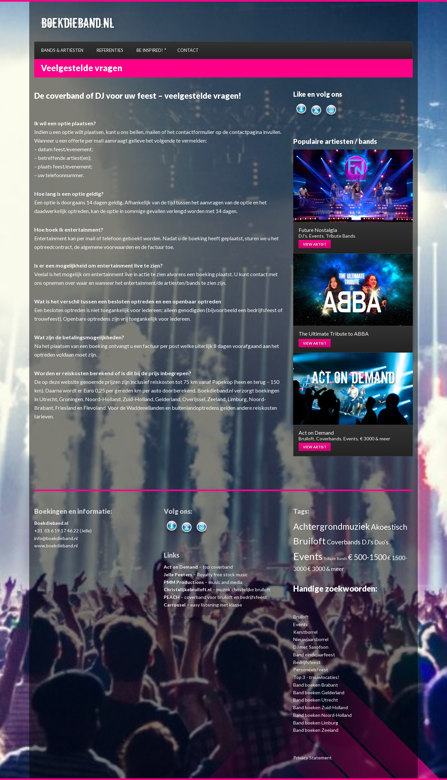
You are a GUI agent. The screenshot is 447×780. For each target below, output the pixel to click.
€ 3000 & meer (375, 438)
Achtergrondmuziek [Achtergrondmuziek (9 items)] (331, 526)
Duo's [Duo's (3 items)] (382, 542)
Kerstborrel (305, 632)
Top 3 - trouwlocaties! (316, 677)
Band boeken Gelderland (318, 692)
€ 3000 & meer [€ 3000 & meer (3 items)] (326, 568)
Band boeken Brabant (315, 685)
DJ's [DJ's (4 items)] (368, 542)
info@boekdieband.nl (56, 538)
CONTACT (188, 50)
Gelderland (167, 399)
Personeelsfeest (310, 669)
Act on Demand (181, 567)
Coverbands (328, 438)
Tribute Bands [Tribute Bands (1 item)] (335, 558)
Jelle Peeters (178, 574)
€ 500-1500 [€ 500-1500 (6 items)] (367, 557)
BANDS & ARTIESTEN (62, 50)
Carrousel (175, 605)
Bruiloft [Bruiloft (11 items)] (309, 540)
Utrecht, (48, 399)
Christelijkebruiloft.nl (188, 589)
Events (316, 236)
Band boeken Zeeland (315, 730)
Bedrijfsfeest (306, 662)
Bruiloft (306, 438)
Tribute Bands (340, 236)
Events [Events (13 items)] (307, 556)
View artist (314, 244)
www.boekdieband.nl (56, 545)
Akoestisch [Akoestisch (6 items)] (389, 526)
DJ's (303, 236)
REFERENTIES (110, 50)
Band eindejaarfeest (314, 654)
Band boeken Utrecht (315, 700)
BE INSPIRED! (149, 50)
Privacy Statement (312, 757)
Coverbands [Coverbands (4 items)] (344, 542)
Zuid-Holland (138, 399)
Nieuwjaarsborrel (310, 639)
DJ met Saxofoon (310, 647)
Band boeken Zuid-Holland (320, 707)
